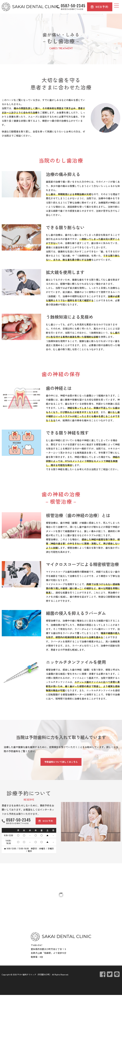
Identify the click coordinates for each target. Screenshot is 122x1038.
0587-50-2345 (73, 5)
